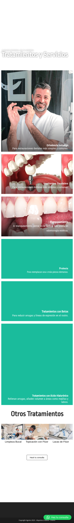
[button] (4, 436)
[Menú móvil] (65, 5)
